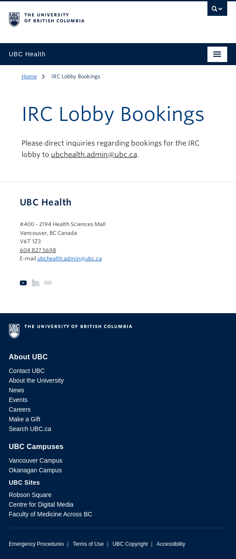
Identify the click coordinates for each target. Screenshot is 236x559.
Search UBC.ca (30, 428)
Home (29, 76)
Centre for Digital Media (41, 504)
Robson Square (30, 494)
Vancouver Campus (35, 460)
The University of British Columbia (85, 18)
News (16, 390)
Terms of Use (88, 544)
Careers (20, 409)
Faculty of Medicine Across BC (50, 514)
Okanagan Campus (35, 470)
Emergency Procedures (36, 544)
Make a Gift (24, 419)
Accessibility (170, 544)
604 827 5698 (38, 250)
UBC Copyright (130, 544)
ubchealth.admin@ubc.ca (94, 154)
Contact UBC (27, 370)
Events (18, 399)
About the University (36, 380)
